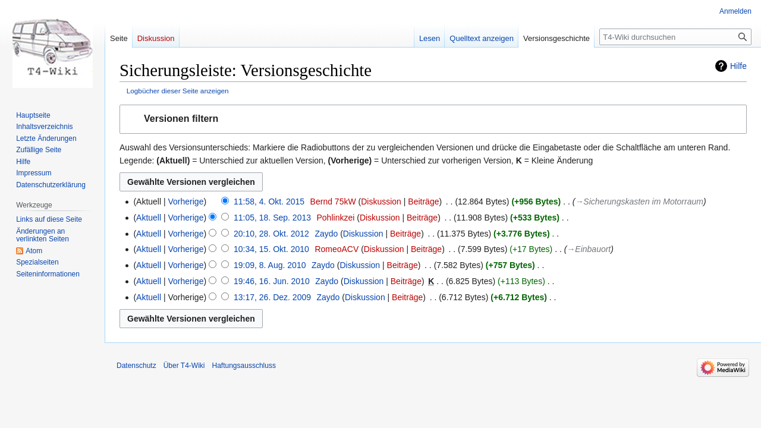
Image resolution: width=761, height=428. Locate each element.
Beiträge (423, 201)
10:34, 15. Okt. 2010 (271, 249)
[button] (433, 119)
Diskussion (381, 201)
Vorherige (186, 201)
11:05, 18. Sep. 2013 (272, 217)
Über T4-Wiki (184, 365)
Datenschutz (136, 365)
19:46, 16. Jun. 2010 (272, 281)
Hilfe (738, 66)
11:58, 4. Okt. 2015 (269, 201)
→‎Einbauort (589, 249)
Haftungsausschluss (244, 365)
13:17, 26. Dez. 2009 (272, 297)
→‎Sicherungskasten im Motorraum (639, 201)
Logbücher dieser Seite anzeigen (178, 91)
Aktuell (148, 217)
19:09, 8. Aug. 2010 (270, 265)
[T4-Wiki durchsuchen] (675, 37)
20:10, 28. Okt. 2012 (271, 233)
